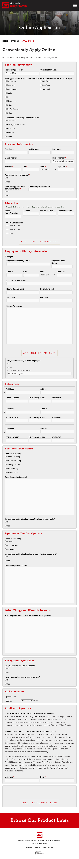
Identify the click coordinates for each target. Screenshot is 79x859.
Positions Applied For (14, 70)
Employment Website (16, 124)
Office (9, 105)
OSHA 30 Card (14, 229)
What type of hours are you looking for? (56, 78)
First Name (10, 149)
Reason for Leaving (14, 306)
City (25, 166)
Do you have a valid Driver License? (19, 665)
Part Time (46, 85)
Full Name (10, 389)
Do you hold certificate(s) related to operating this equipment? (30, 554)
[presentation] (39, 792)
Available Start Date (48, 70)
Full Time (46, 81)
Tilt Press (11, 549)
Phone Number (59, 158)
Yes (8, 182)
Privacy (37, 848)
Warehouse (12, 89)
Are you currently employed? (17, 175)
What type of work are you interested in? (22, 78)
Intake (9, 93)
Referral (10, 132)
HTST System (12, 545)
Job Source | (22, 117)
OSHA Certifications (14, 223)
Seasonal (46, 89)
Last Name (57, 149)
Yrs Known (56, 397)
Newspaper (12, 120)
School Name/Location (11, 211)
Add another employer (39, 353)
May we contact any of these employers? (24, 360)
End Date (44, 297)
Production (11, 81)
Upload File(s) (10, 696)
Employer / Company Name (18, 260)
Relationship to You (37, 397)
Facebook (11, 128)
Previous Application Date (39, 186)
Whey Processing (14, 460)
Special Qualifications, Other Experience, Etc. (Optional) (28, 615)
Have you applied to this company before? (15, 187)
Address (9, 166)
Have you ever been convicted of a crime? (22, 677)
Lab (8, 97)
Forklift (10, 541)
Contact (29, 848)
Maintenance (12, 101)
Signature (9, 777)
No (8, 178)
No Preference (13, 109)
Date (42, 777)
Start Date (10, 297)
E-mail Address (11, 158)
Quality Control (13, 464)
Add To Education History (39, 241)
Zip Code (62, 166)
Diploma (26, 210)
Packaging (11, 85)
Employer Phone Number (58, 261)
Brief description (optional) (16, 477)
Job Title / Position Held (16, 280)
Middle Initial (33, 149)
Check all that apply (13, 453)
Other (9, 113)
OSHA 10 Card (14, 225)
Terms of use (47, 848)
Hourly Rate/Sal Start (15, 289)
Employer (10, 256)
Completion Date (65, 210)
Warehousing (12, 468)
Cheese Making (13, 456)
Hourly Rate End (47, 289)
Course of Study (46, 210)
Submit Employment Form (39, 802)
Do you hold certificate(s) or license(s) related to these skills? (30, 519)
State (43, 166)
